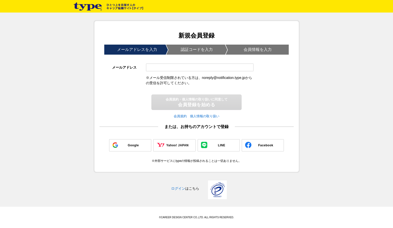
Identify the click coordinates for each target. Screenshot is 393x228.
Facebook (265, 145)
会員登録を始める (197, 102)
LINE (221, 145)
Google (133, 145)
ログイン (178, 188)
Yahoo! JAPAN (177, 145)
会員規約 (180, 116)
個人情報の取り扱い (204, 116)
